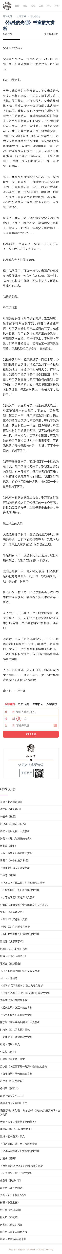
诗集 (25, 6)
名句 (33, 6)
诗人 (48, 6)
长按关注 (26, 773)
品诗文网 (8, 16)
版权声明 (40, 1250)
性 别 (10, 718)
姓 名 (10, 711)
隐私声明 (31, 1250)
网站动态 (49, 1250)
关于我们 (12, 1250)
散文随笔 (37, 16)
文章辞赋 (23, 16)
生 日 (10, 725)
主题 (41, 6)
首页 (17, 6)
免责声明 (21, 1250)
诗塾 (56, 6)
